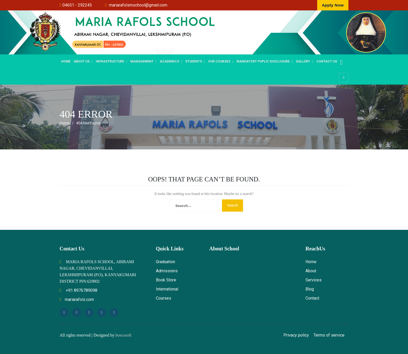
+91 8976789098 (78, 290)
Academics (169, 61)
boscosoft (123, 335)
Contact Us (326, 61)
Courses (163, 298)
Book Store (166, 279)
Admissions (167, 270)
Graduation (165, 261)
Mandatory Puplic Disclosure (263, 61)
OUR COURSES (219, 61)
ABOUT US (82, 61)
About (310, 270)
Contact (312, 298)
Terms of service (329, 335)
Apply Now (333, 5)
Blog (309, 289)
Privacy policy (296, 335)
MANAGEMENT (142, 61)
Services (313, 279)
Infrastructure (110, 61)
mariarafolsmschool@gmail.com (138, 5)
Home (66, 61)
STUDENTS (193, 61)
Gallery (303, 61)
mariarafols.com (77, 299)
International (167, 289)
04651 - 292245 (77, 5)
